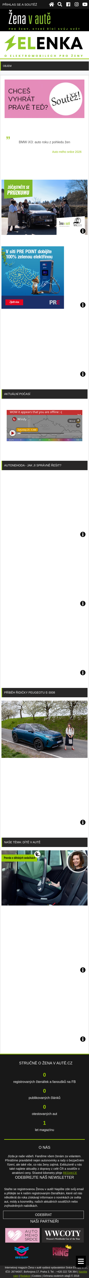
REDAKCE (70, 1173)
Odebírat (43, 1215)
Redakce (25, 1275)
